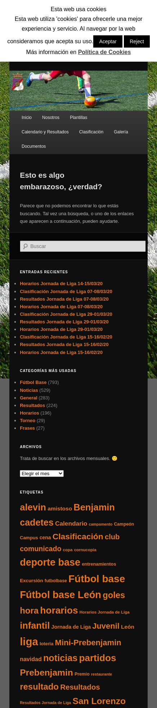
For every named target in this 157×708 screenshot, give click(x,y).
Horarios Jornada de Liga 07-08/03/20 (61, 306)
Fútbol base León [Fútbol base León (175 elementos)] (60, 594)
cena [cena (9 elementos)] (45, 537)
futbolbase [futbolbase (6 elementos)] (56, 580)
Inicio (27, 117)
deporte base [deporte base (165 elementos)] (50, 562)
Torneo (27, 420)
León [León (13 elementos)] (127, 627)
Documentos (34, 146)
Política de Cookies (104, 52)
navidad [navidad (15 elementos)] (31, 659)
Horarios (29, 413)
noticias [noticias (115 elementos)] (60, 658)
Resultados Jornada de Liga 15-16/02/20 (64, 344)
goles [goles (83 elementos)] (114, 595)
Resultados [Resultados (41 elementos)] (80, 687)
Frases (27, 428)
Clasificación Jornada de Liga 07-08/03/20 (66, 291)
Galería (121, 131)
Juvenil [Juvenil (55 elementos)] (106, 625)
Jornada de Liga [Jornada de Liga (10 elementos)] (71, 627)
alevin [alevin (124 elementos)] (33, 507)
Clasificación (91, 131)
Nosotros (50, 117)
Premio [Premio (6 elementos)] (82, 674)
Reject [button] (137, 41)
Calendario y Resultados (45, 131)
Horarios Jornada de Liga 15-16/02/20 (61, 352)
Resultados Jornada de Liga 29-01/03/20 (64, 321)
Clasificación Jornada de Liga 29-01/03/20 (66, 314)
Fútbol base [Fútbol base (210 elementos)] (96, 578)
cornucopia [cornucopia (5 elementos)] (85, 550)
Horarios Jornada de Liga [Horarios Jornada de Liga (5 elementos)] (105, 612)
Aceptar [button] (107, 41)
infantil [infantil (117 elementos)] (35, 625)
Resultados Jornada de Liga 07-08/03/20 (64, 299)
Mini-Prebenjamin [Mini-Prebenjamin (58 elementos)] (88, 642)
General (28, 398)
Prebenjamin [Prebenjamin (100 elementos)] (46, 672)
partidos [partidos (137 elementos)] (97, 657)
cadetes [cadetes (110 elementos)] (37, 522)
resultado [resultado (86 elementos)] (39, 686)
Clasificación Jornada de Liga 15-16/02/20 (66, 337)
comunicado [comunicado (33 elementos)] (40, 549)
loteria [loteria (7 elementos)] (46, 643)
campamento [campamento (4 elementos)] (101, 524)
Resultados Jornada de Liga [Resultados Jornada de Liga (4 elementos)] (45, 702)
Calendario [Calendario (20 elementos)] (71, 523)
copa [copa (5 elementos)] (68, 550)
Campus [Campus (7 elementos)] (29, 537)
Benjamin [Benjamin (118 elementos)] (94, 507)
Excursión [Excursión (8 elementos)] (31, 580)
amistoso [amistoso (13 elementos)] (60, 508)
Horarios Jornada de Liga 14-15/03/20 (61, 283)
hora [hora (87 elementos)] (29, 610)
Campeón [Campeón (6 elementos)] (124, 524)
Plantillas (78, 117)
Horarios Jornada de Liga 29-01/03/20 (61, 329)
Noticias (29, 390)
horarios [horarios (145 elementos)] (59, 610)
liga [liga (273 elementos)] (29, 641)
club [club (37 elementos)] (112, 537)
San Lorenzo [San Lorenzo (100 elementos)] (99, 701)
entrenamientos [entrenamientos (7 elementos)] (99, 564)
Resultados (32, 405)
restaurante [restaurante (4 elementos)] (101, 674)
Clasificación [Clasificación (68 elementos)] (78, 536)
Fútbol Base (33, 382)
